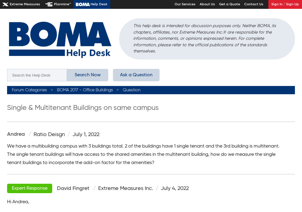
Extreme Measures (25, 4)
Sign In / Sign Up (285, 4)
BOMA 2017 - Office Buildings (85, 90)
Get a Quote (229, 4)
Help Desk (99, 4)
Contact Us (253, 4)
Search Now (88, 75)
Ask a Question (136, 75)
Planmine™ (62, 4)
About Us (207, 4)
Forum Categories (29, 90)
